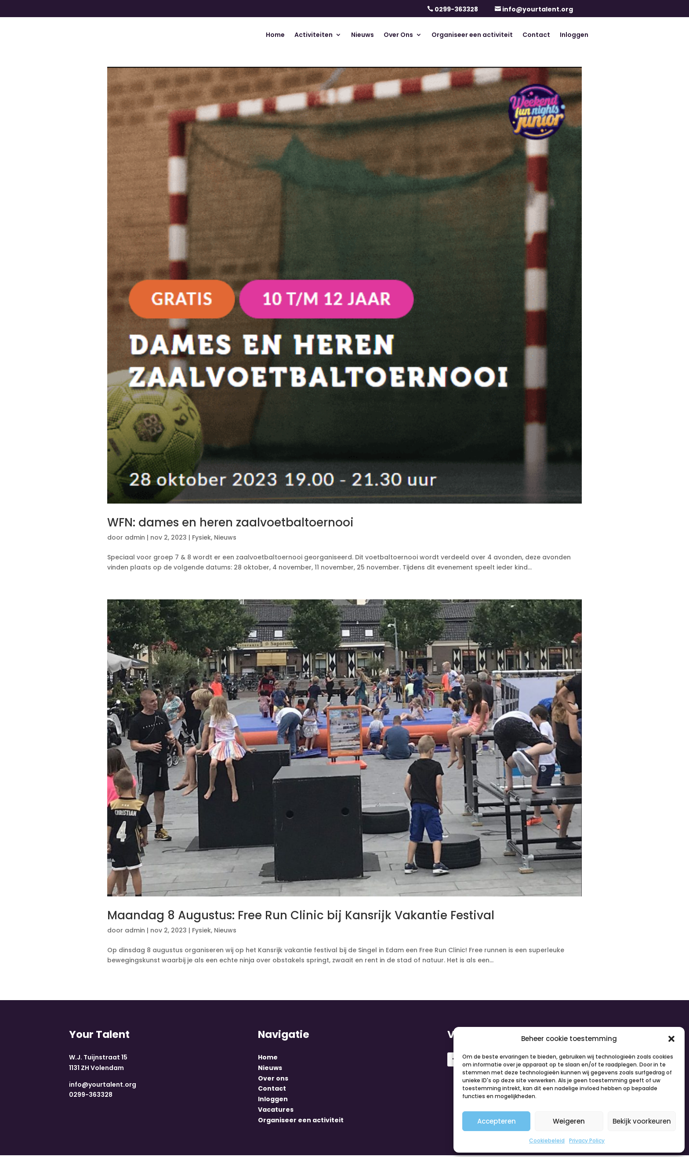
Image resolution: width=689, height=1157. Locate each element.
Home (275, 35)
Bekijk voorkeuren (642, 1121)
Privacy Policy (587, 1140)
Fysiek (201, 537)
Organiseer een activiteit (472, 35)
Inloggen (574, 35)
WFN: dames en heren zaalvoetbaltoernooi (230, 522)
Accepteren (496, 1121)
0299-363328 (456, 9)
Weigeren (569, 1121)
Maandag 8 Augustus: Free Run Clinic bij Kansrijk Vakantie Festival (300, 915)
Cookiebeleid (547, 1140)
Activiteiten (313, 35)
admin (135, 537)
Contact (536, 35)
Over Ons (398, 35)
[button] (671, 1038)
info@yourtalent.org (537, 9)
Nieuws (362, 35)
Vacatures (276, 1111)
